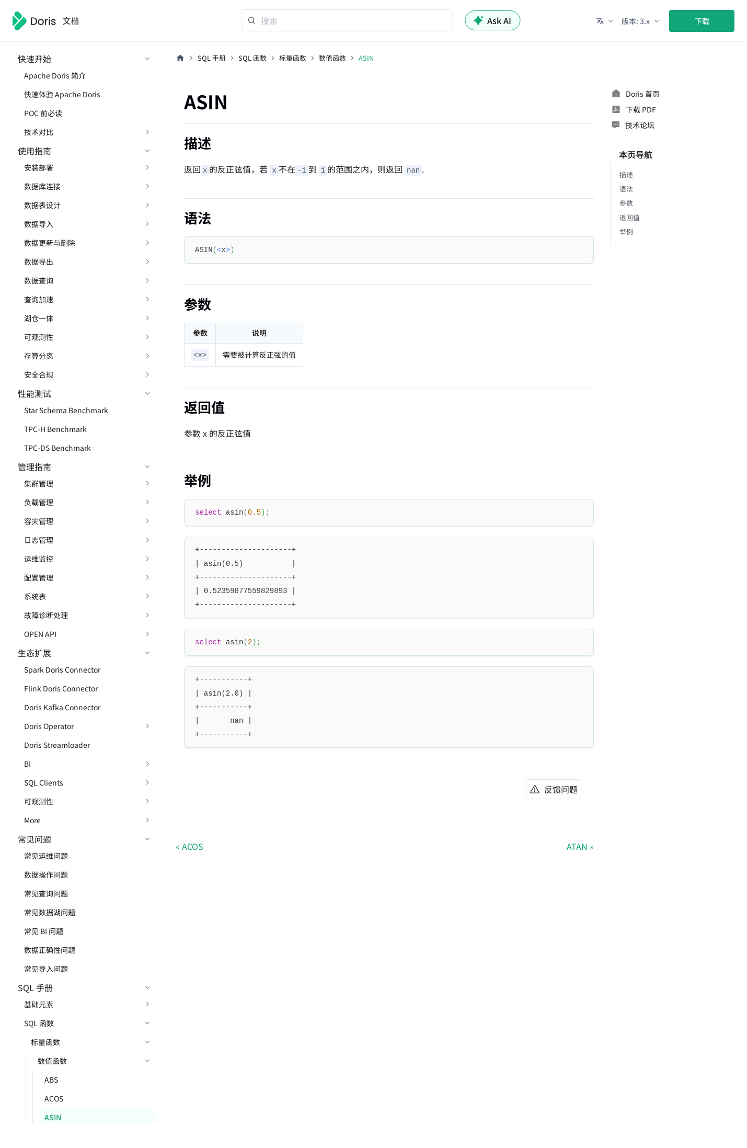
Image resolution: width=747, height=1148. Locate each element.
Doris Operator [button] (49, 726)
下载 (702, 21)
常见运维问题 (46, 855)
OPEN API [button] (40, 634)
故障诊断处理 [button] (46, 615)
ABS (51, 1079)
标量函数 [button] (45, 1042)
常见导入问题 (46, 968)
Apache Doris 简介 (55, 75)
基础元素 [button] (38, 1004)
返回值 (629, 217)
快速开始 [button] (34, 58)
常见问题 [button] (34, 839)
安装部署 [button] (38, 167)
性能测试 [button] (34, 393)
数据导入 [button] (38, 224)
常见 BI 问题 (43, 931)
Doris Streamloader (57, 745)
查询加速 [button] (38, 299)
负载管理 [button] (38, 502)
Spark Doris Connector (62, 669)
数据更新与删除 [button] (49, 242)
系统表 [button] (35, 596)
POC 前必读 (43, 113)
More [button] (32, 820)
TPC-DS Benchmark (57, 447)
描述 (626, 174)
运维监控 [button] (38, 558)
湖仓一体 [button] (38, 318)
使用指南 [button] (34, 150)
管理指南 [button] (34, 466)
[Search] (347, 20)
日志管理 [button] (38, 540)
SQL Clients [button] (43, 782)
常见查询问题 (46, 893)
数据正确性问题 (49, 950)
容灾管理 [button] (38, 521)
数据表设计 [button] (42, 205)
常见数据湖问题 (49, 912)
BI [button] (27, 763)
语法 (626, 189)
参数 (626, 203)
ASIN (52, 1117)
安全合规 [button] (38, 374)
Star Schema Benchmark (66, 410)
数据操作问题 (46, 874)
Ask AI (492, 20)
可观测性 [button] (38, 337)
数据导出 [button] (38, 261)
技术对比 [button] (38, 132)
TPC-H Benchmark (55, 429)
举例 (626, 231)
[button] (605, 21)
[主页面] (180, 58)
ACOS (53, 1098)
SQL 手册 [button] (35, 987)
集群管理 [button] (38, 483)
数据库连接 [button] (42, 186)
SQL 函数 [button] (39, 1023)
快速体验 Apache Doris (62, 94)
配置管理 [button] (38, 577)
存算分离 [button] (38, 355)
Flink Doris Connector (61, 688)
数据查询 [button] (38, 280)
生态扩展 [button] (34, 652)
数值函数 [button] (52, 1060)
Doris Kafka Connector (62, 707)
